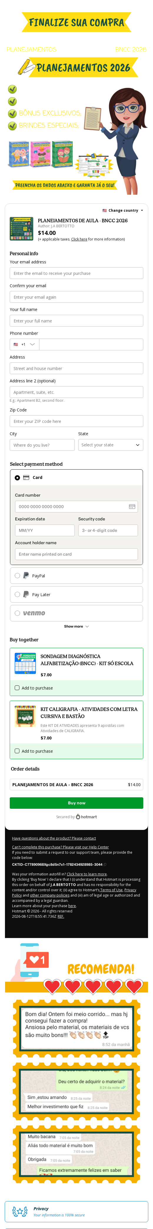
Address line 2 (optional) (33, 381)
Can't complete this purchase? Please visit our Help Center (60, 847)
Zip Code (18, 410)
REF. (61, 916)
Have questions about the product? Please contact (54, 838)
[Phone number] (91, 344)
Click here (79, 239)
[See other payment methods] (76, 626)
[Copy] (59, 864)
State (83, 433)
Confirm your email (28, 285)
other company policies (49, 895)
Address (17, 357)
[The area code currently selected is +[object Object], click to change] (24, 344)
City (13, 433)
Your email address (28, 262)
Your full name (23, 309)
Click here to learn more (87, 874)
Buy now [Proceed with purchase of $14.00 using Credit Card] (76, 803)
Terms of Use (111, 889)
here (72, 905)
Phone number (24, 333)
